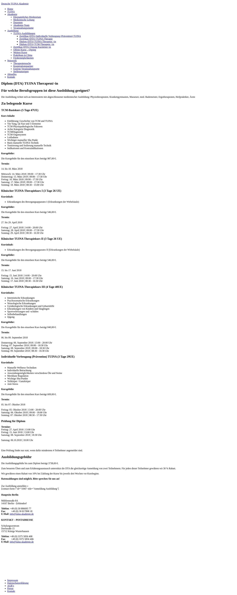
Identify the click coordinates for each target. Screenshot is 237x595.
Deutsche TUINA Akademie (15, 3)
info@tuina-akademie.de (22, 514)
